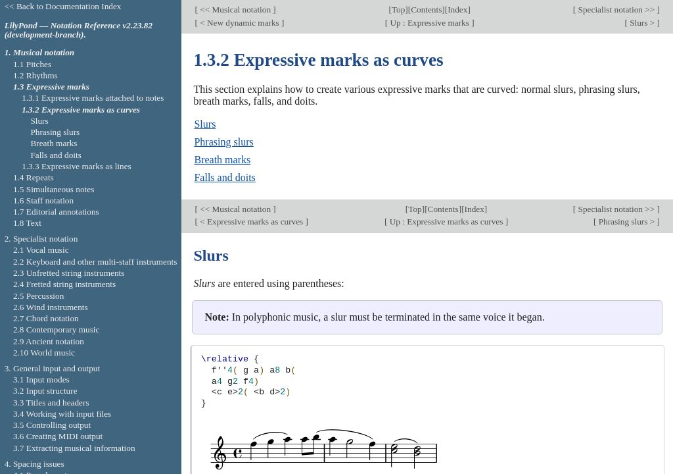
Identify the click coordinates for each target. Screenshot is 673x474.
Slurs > (642, 23)
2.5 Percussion (38, 296)
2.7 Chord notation (46, 318)
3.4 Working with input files (62, 414)
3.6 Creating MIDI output (58, 436)
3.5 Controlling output (52, 425)
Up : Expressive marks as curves (446, 221)
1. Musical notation (40, 52)
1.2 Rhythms (35, 75)
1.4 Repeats (33, 177)
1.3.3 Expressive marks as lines (76, 166)
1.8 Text (27, 223)
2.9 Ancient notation (48, 341)
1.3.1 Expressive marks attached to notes (93, 98)
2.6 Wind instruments (50, 307)
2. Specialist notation (41, 239)
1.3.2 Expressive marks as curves (81, 110)
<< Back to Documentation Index (63, 6)
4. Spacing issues (34, 464)
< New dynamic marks (239, 23)
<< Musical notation (235, 9)
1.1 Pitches (32, 64)
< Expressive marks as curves (252, 221)
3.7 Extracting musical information (74, 448)
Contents (426, 9)
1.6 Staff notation (43, 200)
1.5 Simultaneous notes (53, 189)
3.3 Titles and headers (51, 403)
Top (398, 9)
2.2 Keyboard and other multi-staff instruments (95, 262)
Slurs (205, 124)
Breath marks (222, 159)
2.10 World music (44, 352)
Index (457, 9)
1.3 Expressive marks (51, 87)
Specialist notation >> (616, 9)
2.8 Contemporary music (56, 329)
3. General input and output (53, 368)
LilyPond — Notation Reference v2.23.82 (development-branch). (78, 30)
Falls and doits (224, 177)
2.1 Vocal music (41, 250)
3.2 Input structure (45, 391)
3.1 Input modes (41, 379)
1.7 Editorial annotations (56, 212)
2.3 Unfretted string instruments (68, 273)
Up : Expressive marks (429, 23)
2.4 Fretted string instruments (64, 284)
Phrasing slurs (223, 141)
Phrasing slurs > (626, 221)
